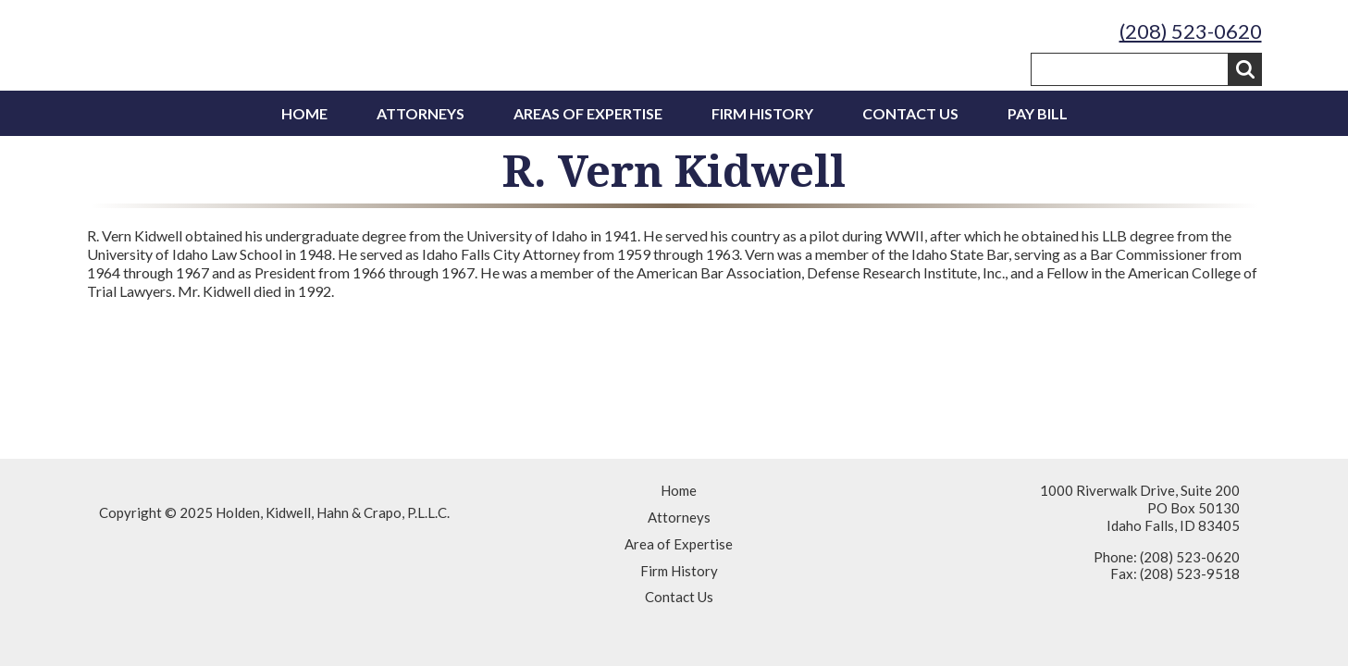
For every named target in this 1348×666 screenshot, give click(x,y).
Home (304, 113)
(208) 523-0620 (1190, 30)
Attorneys (420, 113)
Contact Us (910, 113)
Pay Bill (1038, 113)
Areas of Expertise (587, 113)
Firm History (762, 113)
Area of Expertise (679, 544)
